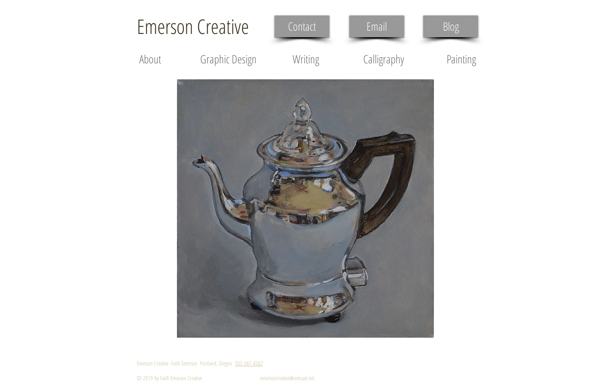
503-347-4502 (249, 363)
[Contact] (302, 26)
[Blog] (450, 26)
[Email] (376, 26)
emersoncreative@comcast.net (287, 378)
